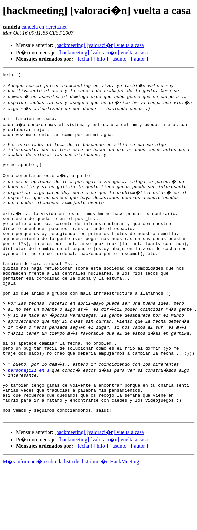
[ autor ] (139, 59)
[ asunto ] (119, 59)
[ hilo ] (101, 59)
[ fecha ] (83, 59)
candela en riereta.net (43, 27)
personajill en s (28, 411)
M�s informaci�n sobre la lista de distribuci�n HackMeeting (71, 511)
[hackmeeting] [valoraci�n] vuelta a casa (99, 45)
